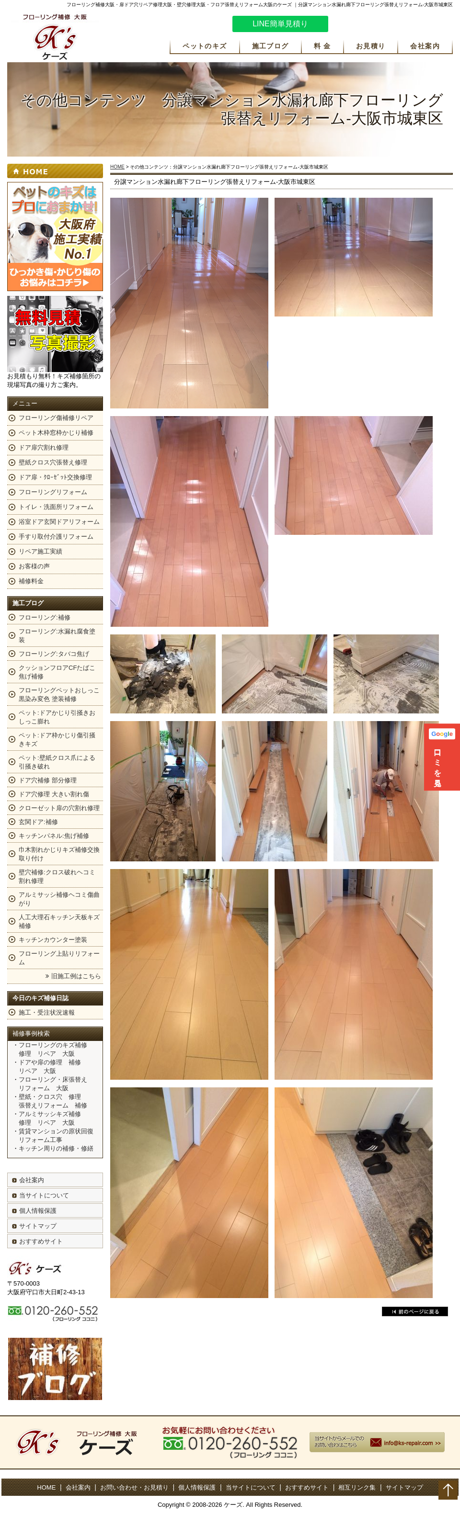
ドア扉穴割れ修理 (44, 447)
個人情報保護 (38, 1210)
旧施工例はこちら (76, 976)
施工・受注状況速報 (47, 1012)
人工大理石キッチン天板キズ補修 (59, 921)
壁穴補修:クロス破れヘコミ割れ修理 (57, 876)
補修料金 (31, 581)
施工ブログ (270, 46)
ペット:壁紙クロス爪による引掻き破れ (57, 762)
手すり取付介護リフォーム (56, 536)
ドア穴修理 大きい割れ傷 (54, 794)
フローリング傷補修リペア (56, 417)
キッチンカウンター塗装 (53, 939)
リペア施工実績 (40, 551)
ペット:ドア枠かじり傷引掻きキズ (57, 739)
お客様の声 (34, 566)
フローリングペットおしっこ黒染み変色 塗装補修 (59, 694)
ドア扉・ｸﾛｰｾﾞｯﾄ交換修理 (55, 477)
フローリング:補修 (44, 617)
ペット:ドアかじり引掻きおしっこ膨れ (57, 717)
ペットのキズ (205, 46)
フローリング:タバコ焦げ (54, 653)
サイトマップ (38, 1226)
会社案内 (425, 46)
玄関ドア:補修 (38, 821)
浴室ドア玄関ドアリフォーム (59, 521)
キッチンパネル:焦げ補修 (54, 835)
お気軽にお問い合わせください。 (395, 25)
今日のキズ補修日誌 (40, 998)
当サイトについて (44, 1195)
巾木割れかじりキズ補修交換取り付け (59, 854)
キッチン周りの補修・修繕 (56, 1148)
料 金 (322, 46)
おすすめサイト (41, 1241)
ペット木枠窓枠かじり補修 (56, 432)
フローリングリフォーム (53, 492)
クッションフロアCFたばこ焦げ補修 (57, 672)
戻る (415, 1311)
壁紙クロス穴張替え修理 (53, 462)
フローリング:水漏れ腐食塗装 (57, 636)
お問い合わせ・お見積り (134, 1487)
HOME (117, 166)
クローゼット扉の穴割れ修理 (59, 808)
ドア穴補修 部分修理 (48, 780)
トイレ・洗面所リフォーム (56, 506)
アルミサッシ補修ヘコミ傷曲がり (59, 899)
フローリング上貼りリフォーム (59, 958)
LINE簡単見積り (280, 24)
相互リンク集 (357, 1487)
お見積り (371, 46)
